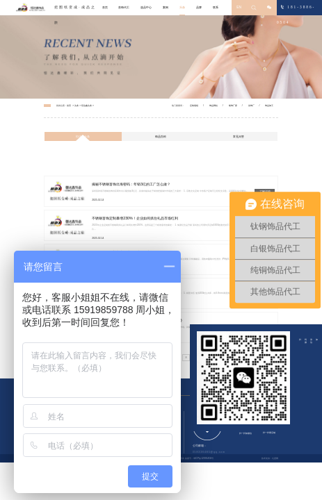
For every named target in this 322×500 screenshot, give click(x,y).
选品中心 (146, 7)
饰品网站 (213, 105)
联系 (215, 7)
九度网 (275, 458)
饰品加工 (269, 105)
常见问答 (238, 136)
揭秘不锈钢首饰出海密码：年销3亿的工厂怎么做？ (131, 184)
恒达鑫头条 (86, 105)
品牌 (199, 7)
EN (238, 7)
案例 (165, 7)
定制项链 (194, 105)
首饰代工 (123, 7)
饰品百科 (160, 136)
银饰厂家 (233, 105)
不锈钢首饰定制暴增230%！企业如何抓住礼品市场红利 (135, 218)
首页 (105, 7)
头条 (182, 7)
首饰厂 (251, 105)
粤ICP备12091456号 (203, 458)
